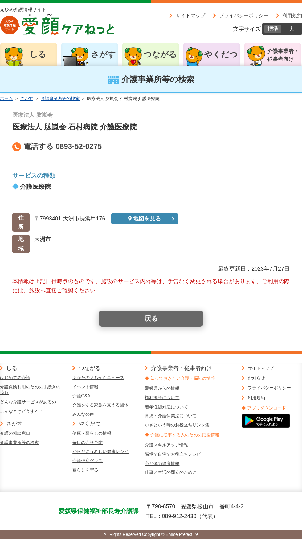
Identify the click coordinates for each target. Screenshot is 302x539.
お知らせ (256, 377)
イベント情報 (85, 386)
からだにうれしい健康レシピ (100, 451)
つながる (160, 54)
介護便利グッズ (87, 460)
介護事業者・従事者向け (283, 55)
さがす (103, 54)
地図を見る (147, 219)
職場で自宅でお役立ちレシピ (173, 454)
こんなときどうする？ (21, 411)
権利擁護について (162, 397)
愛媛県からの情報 (162, 388)
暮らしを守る (85, 469)
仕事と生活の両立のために (171, 472)
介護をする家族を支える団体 (100, 404)
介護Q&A (81, 395)
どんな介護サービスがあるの (28, 401)
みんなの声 (83, 414)
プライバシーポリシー (243, 15)
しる (38, 54)
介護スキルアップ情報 (166, 444)
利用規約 (292, 15)
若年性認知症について (166, 406)
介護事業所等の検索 (60, 98)
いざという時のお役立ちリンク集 (177, 424)
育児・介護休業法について (171, 415)
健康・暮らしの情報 (91, 433)
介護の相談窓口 (15, 433)
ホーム (6, 98)
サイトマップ (190, 15)
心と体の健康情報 (162, 463)
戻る (151, 318)
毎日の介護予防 (87, 442)
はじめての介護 (15, 377)
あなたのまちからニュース (98, 377)
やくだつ (221, 54)
